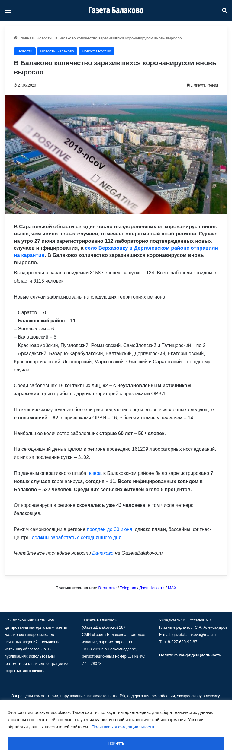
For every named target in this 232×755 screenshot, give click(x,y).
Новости (44, 38)
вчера (95, 473)
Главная (24, 38)
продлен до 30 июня (109, 529)
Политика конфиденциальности (123, 727)
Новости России (96, 51)
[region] (116, 727)
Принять (116, 743)
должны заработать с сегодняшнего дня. (77, 537)
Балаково (102, 553)
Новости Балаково (57, 51)
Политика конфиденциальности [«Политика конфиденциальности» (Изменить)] (190, 655)
